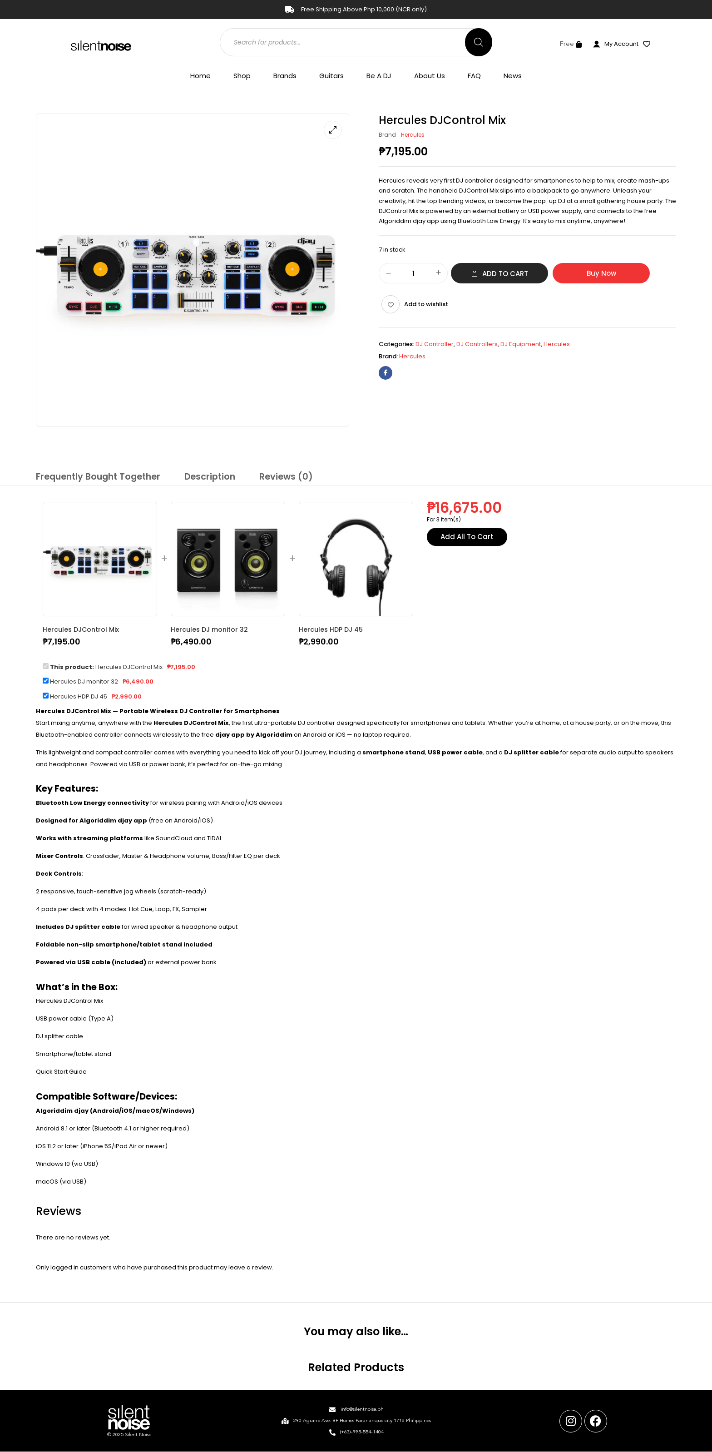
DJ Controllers (477, 344)
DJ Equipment (520, 344)
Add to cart (505, 273)
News (513, 75)
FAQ (474, 75)
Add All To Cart (467, 537)
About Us (429, 75)
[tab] (95, 478)
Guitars (331, 75)
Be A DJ (378, 75)
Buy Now (601, 273)
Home (200, 75)
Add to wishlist (426, 304)
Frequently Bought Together (95, 476)
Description (202, 476)
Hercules (413, 135)
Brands (285, 75)
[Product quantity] (413, 273)
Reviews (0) (275, 476)
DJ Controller (434, 344)
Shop (242, 75)
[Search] (478, 42)
